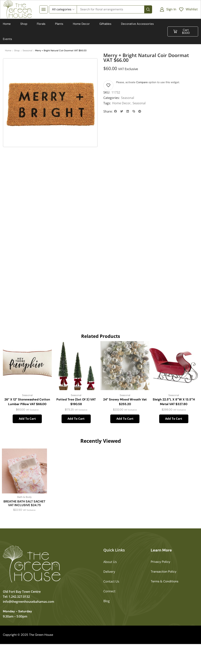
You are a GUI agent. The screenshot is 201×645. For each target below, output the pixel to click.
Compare (142, 82)
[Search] (148, 9)
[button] (44, 10)
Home (8, 50)
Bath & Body (24, 498)
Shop (17, 50)
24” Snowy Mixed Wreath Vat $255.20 (125, 402)
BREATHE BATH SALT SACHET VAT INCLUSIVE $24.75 (24, 504)
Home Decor (121, 103)
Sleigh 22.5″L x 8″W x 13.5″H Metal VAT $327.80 (173, 402)
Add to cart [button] (27, 419)
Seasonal (27, 50)
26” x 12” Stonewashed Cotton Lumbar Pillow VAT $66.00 (27, 402)
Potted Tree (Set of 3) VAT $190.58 (76, 402)
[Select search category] (63, 9)
